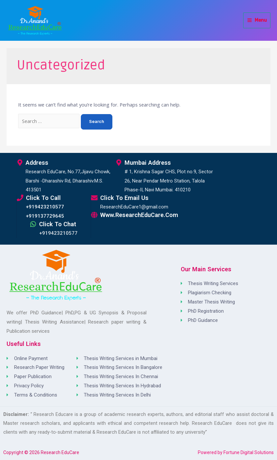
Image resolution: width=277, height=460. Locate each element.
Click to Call (43, 197)
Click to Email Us (124, 197)
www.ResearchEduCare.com (139, 214)
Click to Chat (57, 224)
